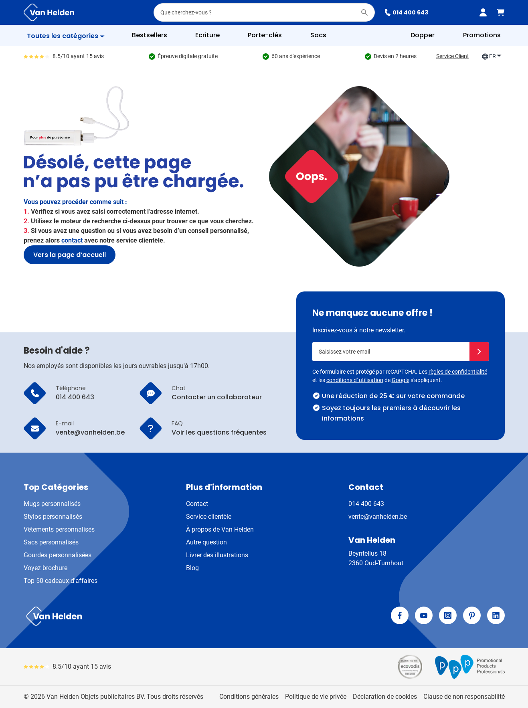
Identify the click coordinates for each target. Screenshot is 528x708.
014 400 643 (406, 12)
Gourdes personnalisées (57, 555)
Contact (197, 504)
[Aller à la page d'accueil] (49, 12)
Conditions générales (249, 696)
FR (492, 56)
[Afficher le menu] (66, 36)
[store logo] (142, 616)
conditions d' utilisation (354, 380)
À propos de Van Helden (220, 529)
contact (72, 240)
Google (400, 380)
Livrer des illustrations (217, 555)
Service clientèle (208, 516)
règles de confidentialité (458, 371)
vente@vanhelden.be (377, 516)
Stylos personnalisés (53, 516)
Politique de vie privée (315, 696)
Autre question (206, 542)
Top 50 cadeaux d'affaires (60, 581)
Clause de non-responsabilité (464, 696)
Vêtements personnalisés (59, 529)
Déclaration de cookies (385, 696)
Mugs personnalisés (52, 504)
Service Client (452, 56)
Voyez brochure (45, 568)
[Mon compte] (483, 12)
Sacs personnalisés (51, 542)
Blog (192, 568)
